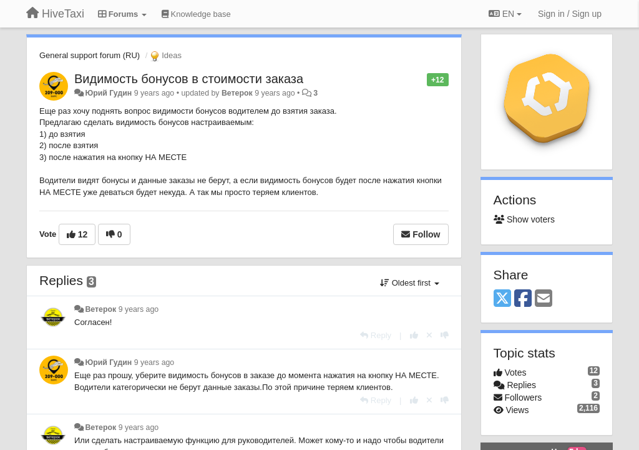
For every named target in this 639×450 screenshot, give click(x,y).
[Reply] (375, 335)
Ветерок (237, 93)
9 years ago (139, 309)
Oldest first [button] (409, 283)
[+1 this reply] (414, 335)
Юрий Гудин (108, 93)
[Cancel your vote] (429, 335)
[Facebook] (523, 299)
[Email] (543, 299)
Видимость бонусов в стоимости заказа (188, 79)
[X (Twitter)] (502, 299)
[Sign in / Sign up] (570, 13)
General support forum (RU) (89, 55)
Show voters (524, 219)
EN (505, 14)
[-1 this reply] (445, 335)
